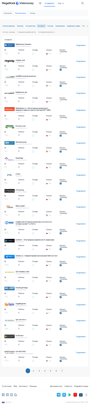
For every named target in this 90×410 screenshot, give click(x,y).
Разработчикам (81, 386)
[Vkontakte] (7, 394)
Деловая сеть (56, 386)
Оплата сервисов (9, 26)
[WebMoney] (25, 3)
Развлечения (60, 26)
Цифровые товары (73, 26)
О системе (6, 386)
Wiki (15, 386)
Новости (68, 386)
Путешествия (30, 26)
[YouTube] (11, 394)
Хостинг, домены (9, 32)
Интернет (41, 26)
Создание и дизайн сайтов (26, 32)
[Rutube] (15, 394)
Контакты (23, 386)
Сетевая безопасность (46, 32)
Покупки (50, 26)
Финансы (20, 26)
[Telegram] (3, 394)
